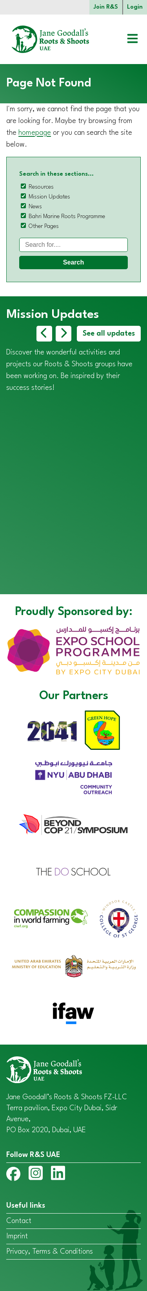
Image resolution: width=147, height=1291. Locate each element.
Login (135, 7)
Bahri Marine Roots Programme (67, 217)
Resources (41, 187)
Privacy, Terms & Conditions (49, 1251)
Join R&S (106, 7)
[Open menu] (126, 39)
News (35, 207)
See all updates (109, 333)
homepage (34, 132)
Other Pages (44, 227)
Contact (18, 1221)
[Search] (73, 245)
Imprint (17, 1236)
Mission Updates (49, 197)
